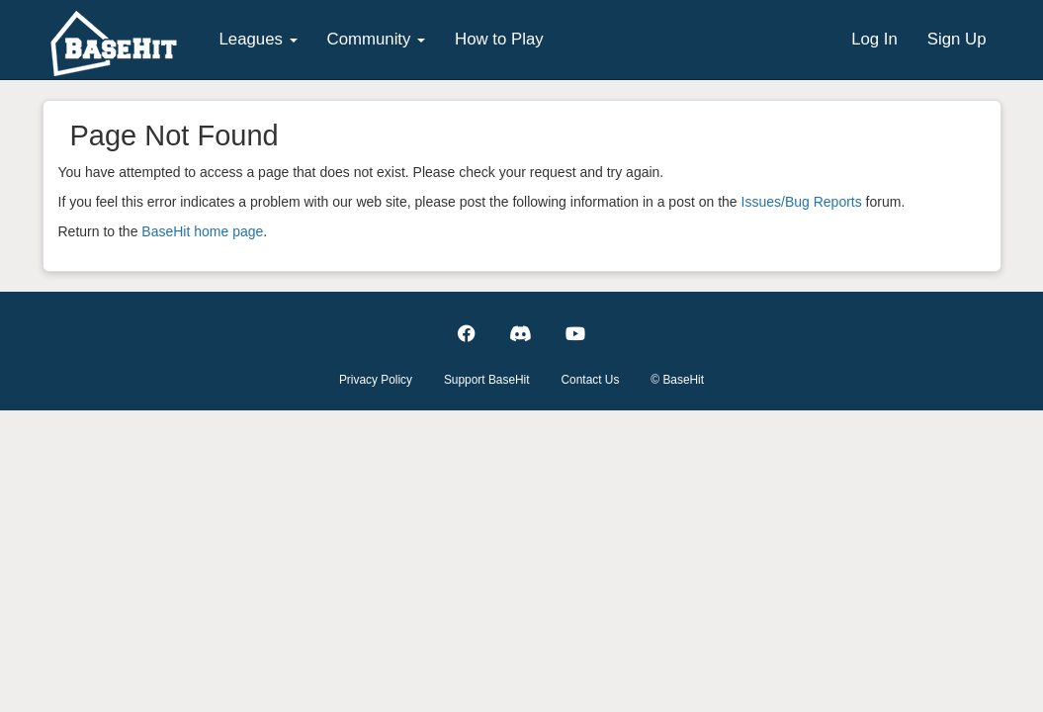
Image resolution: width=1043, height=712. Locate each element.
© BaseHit (677, 380)
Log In (874, 39)
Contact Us (591, 380)
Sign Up (957, 39)
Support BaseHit (487, 380)
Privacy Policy (375, 380)
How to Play (499, 39)
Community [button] (376, 39)
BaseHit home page (202, 231)
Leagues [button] (258, 39)
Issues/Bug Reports (801, 202)
